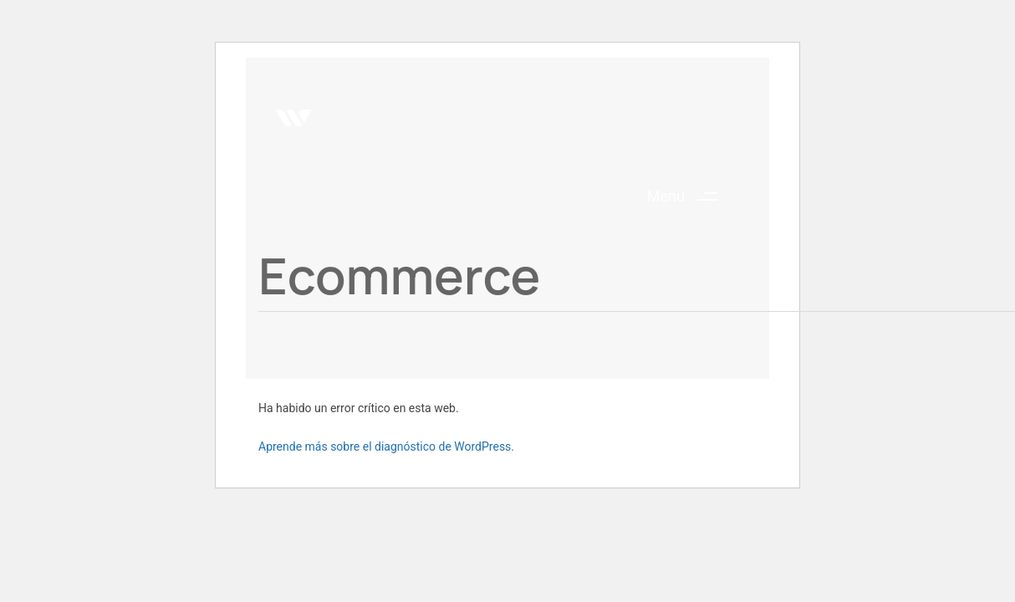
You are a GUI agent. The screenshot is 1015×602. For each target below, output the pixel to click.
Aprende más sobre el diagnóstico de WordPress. (386, 446)
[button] (689, 197)
